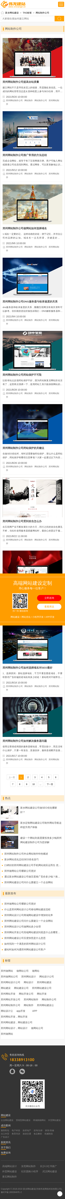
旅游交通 (27, 1134)
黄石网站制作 (9, 1176)
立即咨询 (49, 598)
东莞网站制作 (28, 1166)
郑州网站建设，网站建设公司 (16, 1022)
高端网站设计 (9, 1166)
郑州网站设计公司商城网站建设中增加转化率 (28, 915)
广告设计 (5, 1137)
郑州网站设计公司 (10, 982)
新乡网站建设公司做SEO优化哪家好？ (38, 809)
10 (33, 784)
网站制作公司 (42, 12)
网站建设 (6, 988)
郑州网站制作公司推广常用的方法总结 (25, 155)
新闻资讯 (6, 1142)
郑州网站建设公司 (41, 988)
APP (34, 1011)
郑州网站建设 (44, 982)
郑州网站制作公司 (14, 100)
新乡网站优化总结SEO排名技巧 (21, 859)
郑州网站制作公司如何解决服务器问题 (25, 740)
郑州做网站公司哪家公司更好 (20, 870)
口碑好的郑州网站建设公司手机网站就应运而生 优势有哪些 (33, 865)
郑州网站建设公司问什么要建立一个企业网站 (28, 882)
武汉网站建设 (49, 1171)
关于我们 (6, 1147)
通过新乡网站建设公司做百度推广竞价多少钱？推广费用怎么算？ (33, 876)
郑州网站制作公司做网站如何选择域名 (25, 228)
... (40, 784)
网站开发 (42, 993)
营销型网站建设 (23, 1120)
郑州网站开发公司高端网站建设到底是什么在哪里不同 (33, 932)
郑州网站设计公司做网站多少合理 (22, 926)
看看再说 (49, 606)
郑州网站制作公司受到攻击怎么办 (22, 521)
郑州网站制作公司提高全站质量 (21, 81)
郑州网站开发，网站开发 (14, 1016)
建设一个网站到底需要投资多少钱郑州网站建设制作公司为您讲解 (41, 840)
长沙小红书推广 (48, 1166)
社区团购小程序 (29, 1171)
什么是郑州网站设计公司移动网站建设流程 (27, 909)
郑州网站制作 (31, 999)
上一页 (12, 777)
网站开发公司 (26, 993)
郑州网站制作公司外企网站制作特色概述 (26, 853)
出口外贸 (5, 1134)
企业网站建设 (7, 1120)
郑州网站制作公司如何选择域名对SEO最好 (27, 667)
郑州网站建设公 (45, 1005)
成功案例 (6, 1125)
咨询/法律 (38, 1130)
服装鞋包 (5, 1130)
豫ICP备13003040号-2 (11, 1192)
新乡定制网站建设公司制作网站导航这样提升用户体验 (41, 825)
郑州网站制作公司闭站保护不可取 (22, 374)
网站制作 (28, 100)
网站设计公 (7, 1011)
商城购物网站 (39, 1120)
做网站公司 (22, 970)
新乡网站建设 (12, 12)
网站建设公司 (21, 988)
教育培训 (16, 1134)
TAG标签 (27, 12)
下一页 (50, 784)
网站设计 (28, 982)
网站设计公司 (46, 976)
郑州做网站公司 (9, 976)
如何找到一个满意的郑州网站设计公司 (25, 943)
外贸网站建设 (54, 1120)
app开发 (20, 1011)
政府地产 (27, 1130)
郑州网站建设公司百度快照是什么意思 (25, 938)
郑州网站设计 (28, 976)
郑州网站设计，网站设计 (14, 1028)
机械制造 (49, 1134)
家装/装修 (49, 1130)
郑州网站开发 (8, 993)
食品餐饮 (38, 1134)
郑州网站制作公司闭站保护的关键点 (23, 447)
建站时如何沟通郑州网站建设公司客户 (25, 949)
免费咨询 (6, 1152)
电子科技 (16, 1130)
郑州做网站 (7, 970)
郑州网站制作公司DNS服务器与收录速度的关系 (30, 301)
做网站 (35, 970)
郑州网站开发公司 (10, 999)
